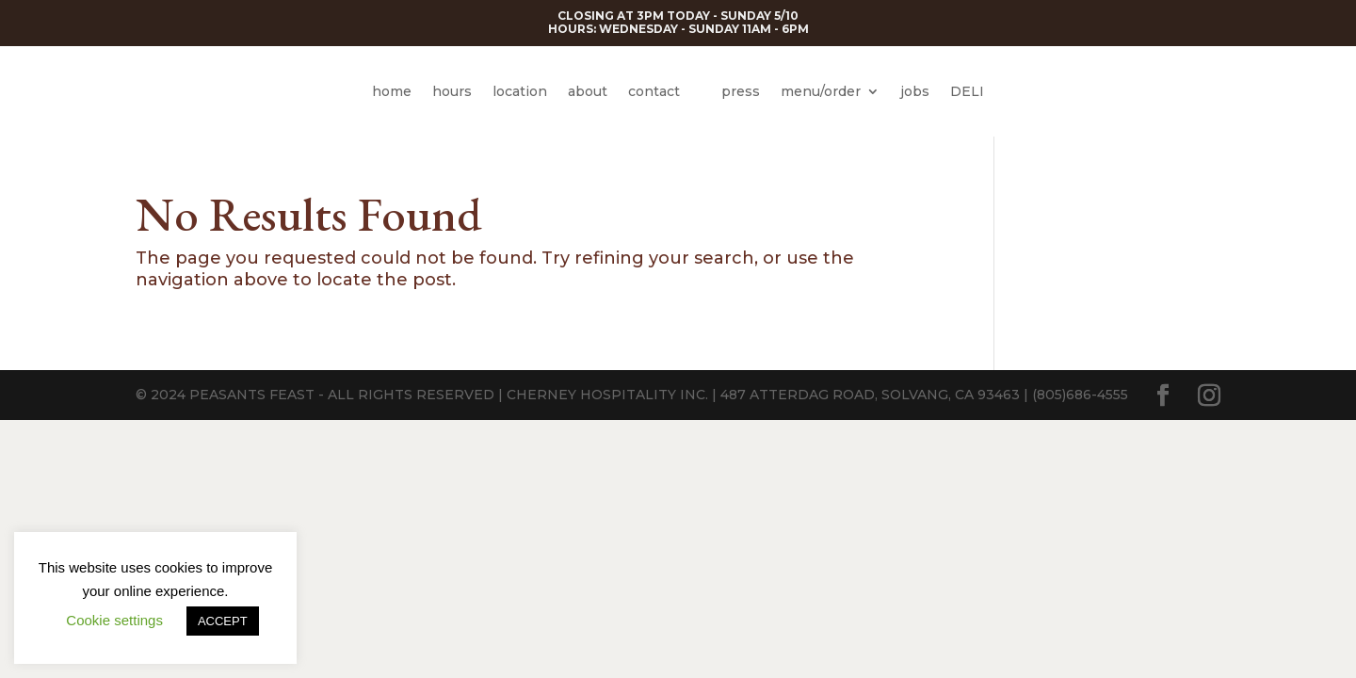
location (519, 91)
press (740, 91)
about (587, 91)
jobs (914, 91)
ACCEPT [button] (223, 621)
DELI (967, 91)
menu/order (821, 91)
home (392, 91)
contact (654, 91)
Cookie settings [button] (114, 620)
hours (452, 91)
